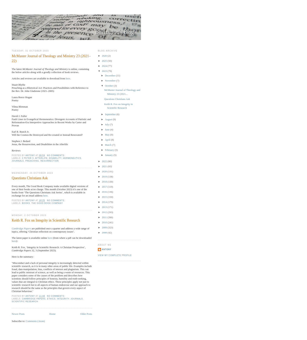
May (107, 134)
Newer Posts (18, 313)
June (107, 129)
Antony (106, 249)
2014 (104, 202)
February (110, 149)
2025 (104, 60)
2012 (104, 212)
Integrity (63, 299)
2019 (104, 176)
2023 (104, 71)
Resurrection (50, 161)
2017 (104, 186)
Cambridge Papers (21, 228)
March (108, 144)
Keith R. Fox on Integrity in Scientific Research (46, 220)
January (109, 155)
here (68, 78)
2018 (104, 181)
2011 (104, 217)
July (107, 124)
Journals (18, 161)
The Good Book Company (47, 203)
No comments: (56, 155)
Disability (55, 158)
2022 (104, 161)
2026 (104, 55)
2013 (104, 207)
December (110, 75)
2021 (104, 166)
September (110, 114)
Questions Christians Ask (30, 178)
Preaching (32, 161)
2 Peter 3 (28, 158)
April (108, 139)
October (109, 85)
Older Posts (86, 313)
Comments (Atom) (35, 321)
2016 (104, 191)
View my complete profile (115, 255)
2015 (104, 196)
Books (26, 203)
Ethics (51, 299)
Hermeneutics (72, 158)
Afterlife (41, 158)
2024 (104, 65)
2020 (104, 171)
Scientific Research (25, 301)
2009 (104, 227)
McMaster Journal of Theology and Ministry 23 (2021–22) (51, 58)
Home (52, 313)
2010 (104, 222)
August (109, 119)
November (110, 80)
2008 (104, 232)
